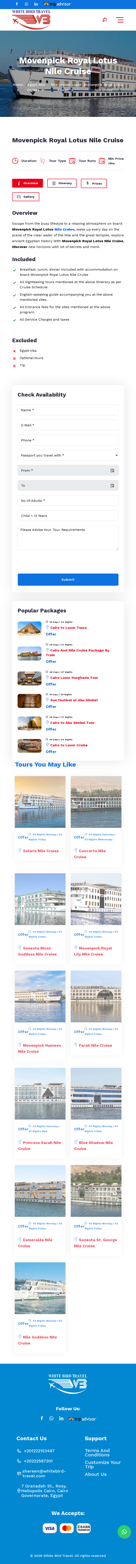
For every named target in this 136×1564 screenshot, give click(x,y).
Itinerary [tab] (62, 182)
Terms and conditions (97, 1452)
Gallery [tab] (25, 196)
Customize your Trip (103, 1464)
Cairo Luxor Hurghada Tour (74, 678)
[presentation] (51, 562)
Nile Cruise (64, 229)
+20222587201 (38, 1461)
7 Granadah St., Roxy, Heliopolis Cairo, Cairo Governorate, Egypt (44, 1491)
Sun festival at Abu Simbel (74, 700)
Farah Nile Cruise (95, 1047)
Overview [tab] (27, 182)
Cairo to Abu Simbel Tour (72, 723)
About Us (96, 1474)
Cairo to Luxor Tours (68, 628)
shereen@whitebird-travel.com (44, 1473)
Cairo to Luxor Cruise (69, 745)
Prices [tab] (94, 183)
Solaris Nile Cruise (41, 853)
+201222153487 (39, 1450)
